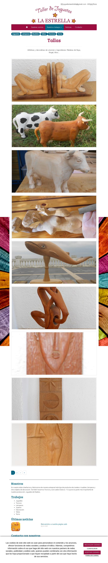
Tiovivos (51, 34)
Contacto (78, 27)
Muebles (35, 34)
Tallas (44, 34)
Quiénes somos (37, 27)
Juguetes (15, 34)
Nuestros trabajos (54, 27)
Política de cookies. (92, 555)
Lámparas (26, 34)
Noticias (68, 27)
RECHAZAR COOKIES (93, 545)
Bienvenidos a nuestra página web (54, 524)
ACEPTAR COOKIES (92, 552)
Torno (60, 34)
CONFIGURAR (92, 548)
